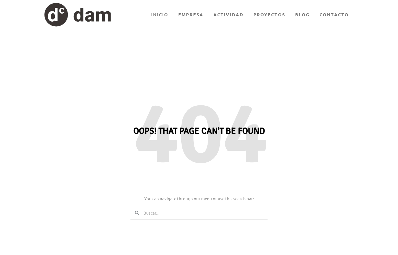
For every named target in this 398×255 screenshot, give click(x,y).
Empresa (190, 14)
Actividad (228, 14)
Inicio (160, 14)
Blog (302, 14)
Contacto (334, 14)
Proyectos (269, 14)
